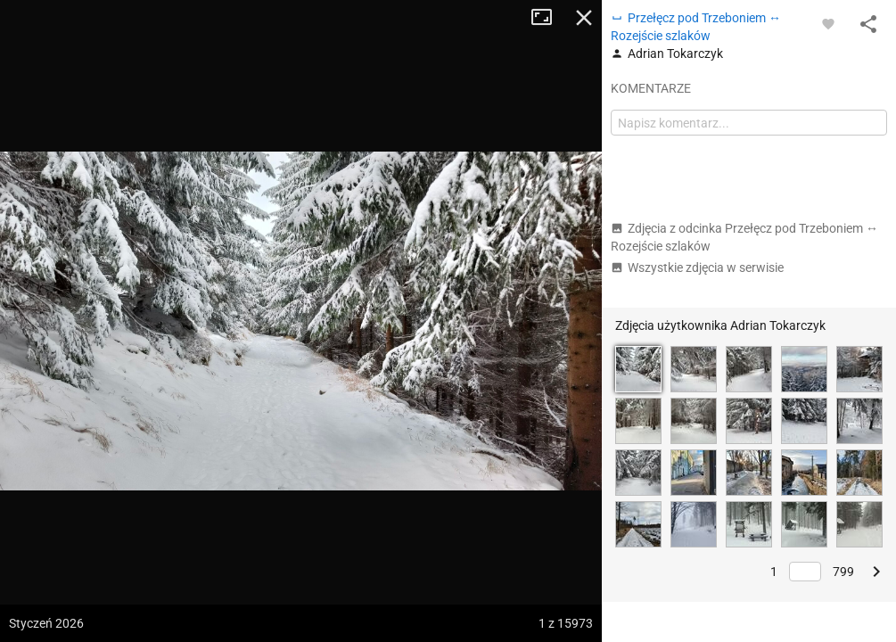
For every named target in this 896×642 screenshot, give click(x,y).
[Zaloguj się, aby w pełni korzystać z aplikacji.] (828, 23)
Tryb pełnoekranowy (548, 18)
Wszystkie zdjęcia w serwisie (697, 267)
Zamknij (584, 18)
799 (843, 571)
